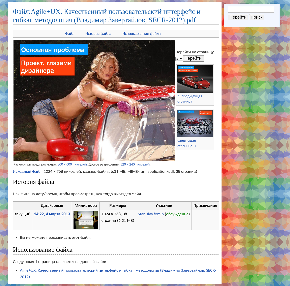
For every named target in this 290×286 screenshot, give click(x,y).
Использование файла (141, 33)
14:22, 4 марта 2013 (52, 214)
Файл (69, 33)
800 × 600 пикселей (72, 164)
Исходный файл (27, 171)
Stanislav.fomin (151, 214)
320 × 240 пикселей (135, 164)
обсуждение (177, 214)
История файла (98, 33)
